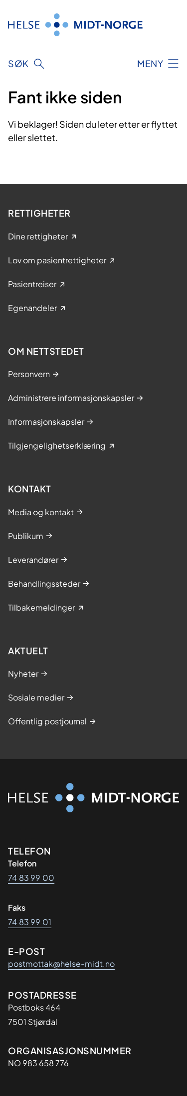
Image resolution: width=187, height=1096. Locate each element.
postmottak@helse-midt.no (61, 963)
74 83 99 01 (29, 922)
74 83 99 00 (31, 877)
